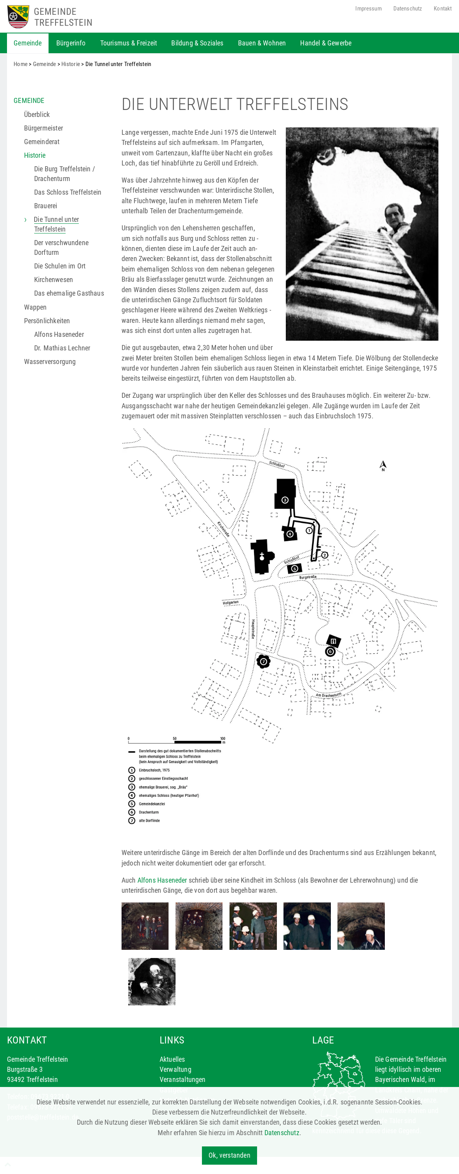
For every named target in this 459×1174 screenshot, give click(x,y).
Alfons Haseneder (59, 334)
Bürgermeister (43, 128)
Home (21, 64)
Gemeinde (28, 43)
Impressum (368, 9)
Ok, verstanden (229, 1155)
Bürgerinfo (71, 43)
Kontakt (443, 9)
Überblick (37, 114)
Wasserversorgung (50, 362)
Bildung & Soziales (197, 43)
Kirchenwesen (53, 280)
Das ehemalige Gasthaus (69, 293)
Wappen (35, 307)
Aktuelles (172, 1059)
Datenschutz (407, 9)
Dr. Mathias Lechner (62, 348)
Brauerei (45, 206)
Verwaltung (175, 1069)
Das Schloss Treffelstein (67, 192)
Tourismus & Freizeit (128, 43)
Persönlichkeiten (47, 321)
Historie (70, 64)
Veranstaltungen (183, 1079)
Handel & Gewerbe (325, 43)
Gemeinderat (42, 142)
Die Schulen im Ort (59, 266)
